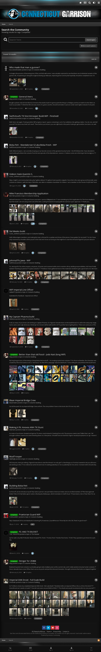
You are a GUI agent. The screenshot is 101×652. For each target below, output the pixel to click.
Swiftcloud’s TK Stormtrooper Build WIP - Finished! (34, 116)
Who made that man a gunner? (24, 67)
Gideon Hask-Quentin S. (21, 174)
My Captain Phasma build (21, 316)
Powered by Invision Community (50, 635)
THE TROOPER (14, 534)
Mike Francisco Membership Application (28, 193)
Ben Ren (12, 196)
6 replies (25, 449)
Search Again (91, 40)
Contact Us (66, 631)
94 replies (25, 253)
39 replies (28, 478)
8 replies (24, 420)
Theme (49, 631)
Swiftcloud (12, 118)
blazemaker (13, 403)
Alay (10, 99)
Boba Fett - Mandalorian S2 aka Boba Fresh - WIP (33, 144)
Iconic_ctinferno (14, 176)
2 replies (25, 553)
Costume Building (39, 70)
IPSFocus (42, 631)
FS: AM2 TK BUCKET (28, 531)
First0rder (12, 582)
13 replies (29, 89)
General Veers (26, 96)
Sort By (94, 59)
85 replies (25, 393)
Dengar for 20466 (27, 561)
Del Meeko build (17, 231)
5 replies (24, 524)
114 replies (24, 507)
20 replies (29, 347)
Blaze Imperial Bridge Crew (22, 400)
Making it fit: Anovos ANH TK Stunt (26, 427)
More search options (88, 46)
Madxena (12, 319)
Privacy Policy (57, 631)
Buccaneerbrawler (15, 70)
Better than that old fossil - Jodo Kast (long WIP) (42, 354)
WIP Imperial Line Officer (21, 289)
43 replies (27, 166)
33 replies (29, 137)
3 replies (25, 309)
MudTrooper (15, 456)
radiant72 (12, 292)
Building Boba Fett (18, 485)
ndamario (12, 430)
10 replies (25, 224)
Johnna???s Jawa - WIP (19, 260)
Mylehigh (12, 459)
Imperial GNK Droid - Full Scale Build (26, 580)
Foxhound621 (14, 517)
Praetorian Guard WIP (29, 514)
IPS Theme (35, 631)
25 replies (28, 282)
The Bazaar (35, 534)
